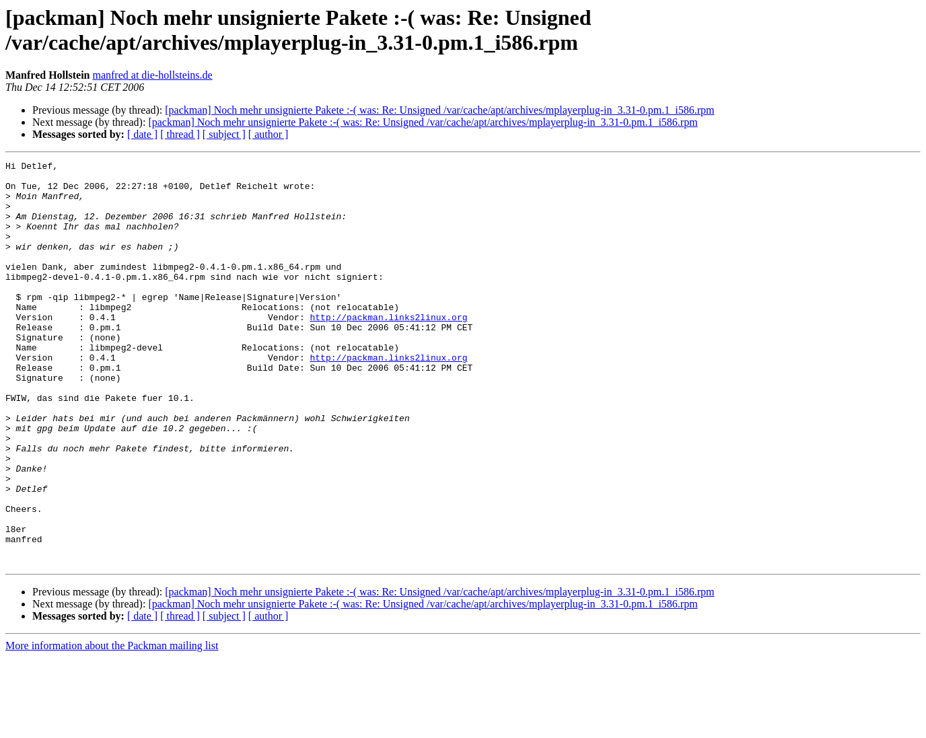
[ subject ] (224, 134)
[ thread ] (180, 134)
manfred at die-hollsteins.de (152, 75)
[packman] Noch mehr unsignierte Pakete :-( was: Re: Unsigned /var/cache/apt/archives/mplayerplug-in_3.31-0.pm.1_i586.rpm (439, 110)
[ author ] (268, 134)
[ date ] (142, 134)
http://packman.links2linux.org (388, 349)
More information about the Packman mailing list (111, 726)
